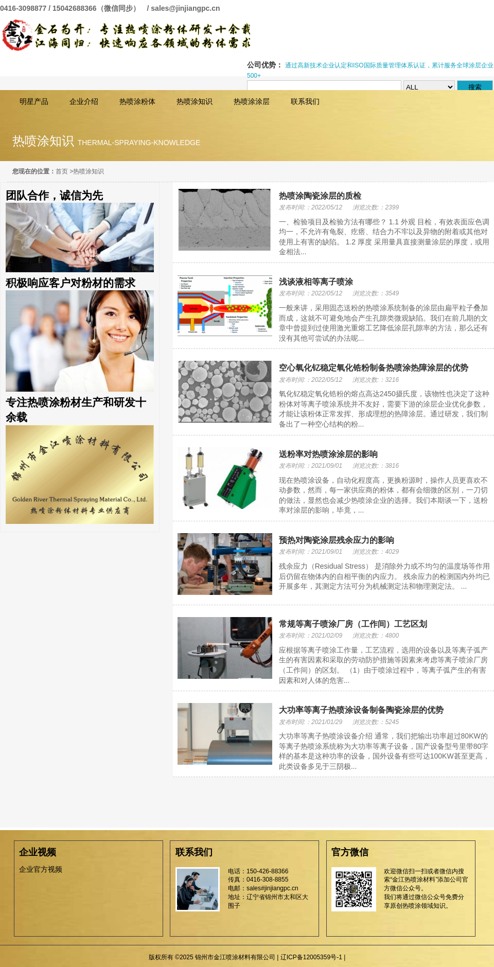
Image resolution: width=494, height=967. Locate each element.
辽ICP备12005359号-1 (311, 957)
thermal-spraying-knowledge (139, 142)
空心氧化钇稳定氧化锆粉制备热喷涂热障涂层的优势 (373, 367)
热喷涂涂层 (252, 101)
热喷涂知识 (195, 101)
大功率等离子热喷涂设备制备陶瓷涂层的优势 (361, 710)
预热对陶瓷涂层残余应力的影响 (336, 540)
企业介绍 (83, 101)
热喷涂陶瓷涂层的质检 (320, 195)
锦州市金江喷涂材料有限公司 (125, 35)
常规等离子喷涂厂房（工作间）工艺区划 (353, 624)
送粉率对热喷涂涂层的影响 (328, 454)
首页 (62, 171)
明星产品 (34, 101)
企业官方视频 (40, 869)
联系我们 (305, 101)
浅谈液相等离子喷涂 (316, 281)
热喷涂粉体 (137, 101)
